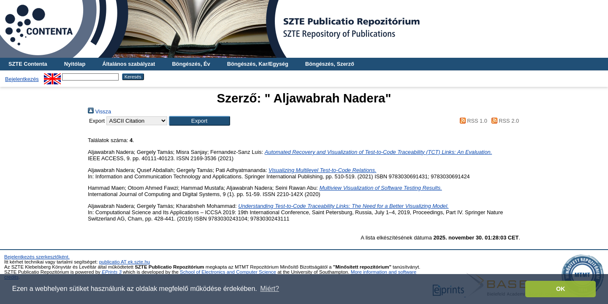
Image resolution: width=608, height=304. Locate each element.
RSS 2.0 (504, 121)
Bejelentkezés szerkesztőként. (37, 256)
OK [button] (560, 288)
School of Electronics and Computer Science (228, 271)
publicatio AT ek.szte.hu (124, 261)
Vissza (99, 111)
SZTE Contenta (27, 64)
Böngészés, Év (191, 64)
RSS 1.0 (472, 121)
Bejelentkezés (22, 79)
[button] (199, 121)
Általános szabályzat (128, 64)
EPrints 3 (112, 271)
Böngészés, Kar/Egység (257, 64)
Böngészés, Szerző (329, 64)
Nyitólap (74, 64)
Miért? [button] (269, 288)
